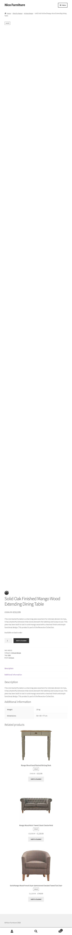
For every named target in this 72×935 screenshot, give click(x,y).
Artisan (11, 658)
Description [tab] (9, 668)
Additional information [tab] (13, 675)
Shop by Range (17, 13)
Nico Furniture (15, 5)
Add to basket (21, 641)
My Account (12, 931)
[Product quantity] (8, 640)
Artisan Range (28, 13)
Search (36, 931)
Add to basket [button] (36, 779)
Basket (55, 930)
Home (9, 13)
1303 (9, 655)
